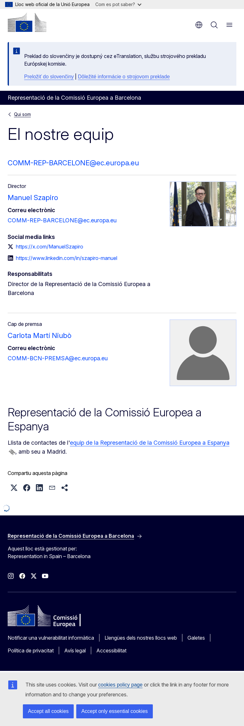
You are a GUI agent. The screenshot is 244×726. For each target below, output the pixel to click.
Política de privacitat (31, 650)
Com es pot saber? (118, 4)
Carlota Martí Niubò (39, 335)
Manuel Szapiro (33, 197)
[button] (14, 488)
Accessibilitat (111, 650)
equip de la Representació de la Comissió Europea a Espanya (149, 442)
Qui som (22, 114)
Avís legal (75, 650)
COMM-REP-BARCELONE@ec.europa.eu (73, 163)
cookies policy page (120, 684)
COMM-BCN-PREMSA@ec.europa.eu (58, 358)
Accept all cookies (48, 711)
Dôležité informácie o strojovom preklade (124, 76)
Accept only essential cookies (114, 711)
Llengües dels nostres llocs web (141, 638)
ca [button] (199, 25)
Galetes (196, 638)
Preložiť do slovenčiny (49, 76)
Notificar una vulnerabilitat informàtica (51, 638)
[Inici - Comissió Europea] (27, 22)
